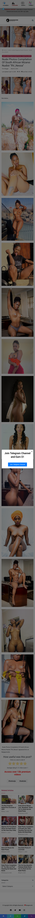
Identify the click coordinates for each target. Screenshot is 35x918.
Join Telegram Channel (17, 464)
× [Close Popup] (31, 452)
